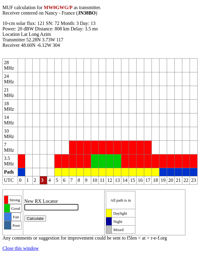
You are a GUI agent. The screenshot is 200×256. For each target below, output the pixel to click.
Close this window (20, 248)
